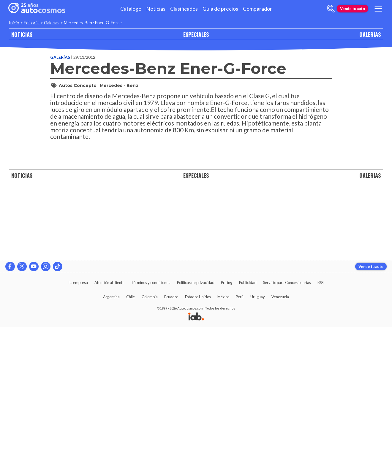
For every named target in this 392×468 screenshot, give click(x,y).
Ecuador (171, 437)
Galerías (60, 57)
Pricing (226, 423)
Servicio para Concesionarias (287, 423)
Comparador (257, 9)
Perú (240, 437)
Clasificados (184, 9)
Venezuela (280, 437)
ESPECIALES (196, 34)
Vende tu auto (352, 8)
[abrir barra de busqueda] (330, 8)
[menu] (378, 9)
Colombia (150, 437)
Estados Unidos (198, 437)
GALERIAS (370, 34)
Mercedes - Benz (119, 85)
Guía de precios (220, 9)
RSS (320, 423)
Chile (130, 437)
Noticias (155, 9)
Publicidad (248, 423)
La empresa (78, 423)
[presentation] (191, 245)
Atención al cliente (109, 423)
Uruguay (257, 437)
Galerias (51, 22)
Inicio (14, 22)
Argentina (111, 437)
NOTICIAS (21, 34)
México (223, 437)
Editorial (31, 22)
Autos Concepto (78, 85)
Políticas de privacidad (195, 423)
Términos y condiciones (150, 423)
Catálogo (130, 9)
